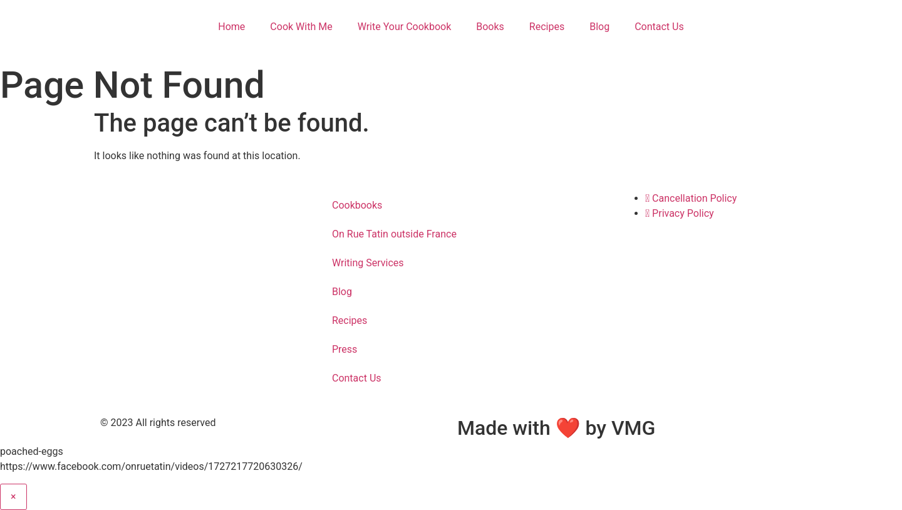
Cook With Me (301, 27)
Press (344, 349)
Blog (599, 27)
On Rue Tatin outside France (394, 234)
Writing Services (368, 263)
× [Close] (13, 496)
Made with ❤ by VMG (556, 428)
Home (231, 27)
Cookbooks (357, 205)
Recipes (546, 27)
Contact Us (659, 27)
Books (490, 27)
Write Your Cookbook (405, 27)
